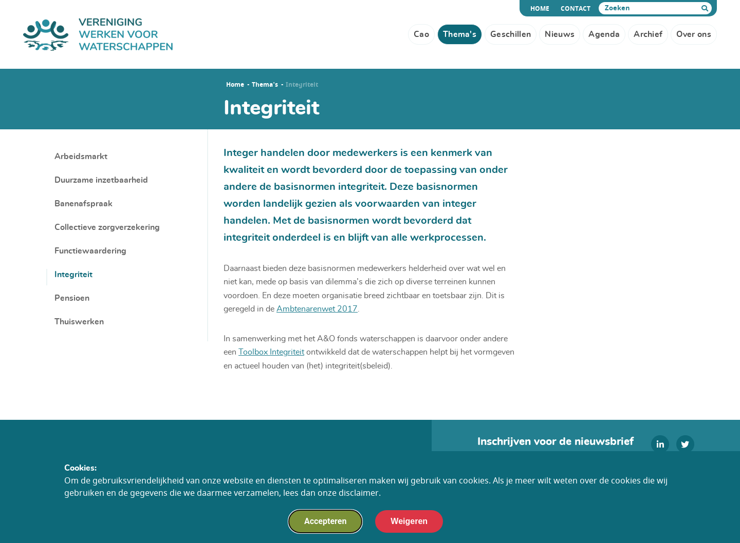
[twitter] (685, 444)
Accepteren (325, 523)
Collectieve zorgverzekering (107, 227)
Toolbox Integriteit (271, 352)
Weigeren (409, 523)
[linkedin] (660, 444)
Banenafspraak (83, 204)
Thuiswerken (79, 322)
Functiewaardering (90, 251)
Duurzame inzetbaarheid (101, 180)
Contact (575, 8)
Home (541, 8)
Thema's (265, 84)
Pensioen (71, 298)
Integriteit (73, 274)
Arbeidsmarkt (80, 156)
